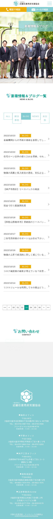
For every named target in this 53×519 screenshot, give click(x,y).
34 (31, 307)
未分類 (45, 118)
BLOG (26, 116)
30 (13, 307)
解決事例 (17, 118)
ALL (8, 116)
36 (39, 307)
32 (22, 307)
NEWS (35, 116)
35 (35, 307)
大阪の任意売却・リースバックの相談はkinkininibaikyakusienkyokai (26, 515)
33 (26, 307)
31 (18, 307)
